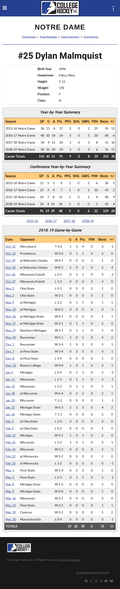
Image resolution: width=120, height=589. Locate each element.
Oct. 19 (10, 260)
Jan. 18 (10, 393)
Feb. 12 (10, 435)
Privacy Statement (69, 559)
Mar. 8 (9, 484)
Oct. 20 (10, 267)
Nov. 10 (10, 309)
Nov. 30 (10, 337)
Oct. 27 (10, 281)
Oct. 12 (10, 246)
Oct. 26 (10, 274)
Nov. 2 (9, 288)
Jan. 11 (10, 379)
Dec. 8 (9, 358)
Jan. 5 (9, 372)
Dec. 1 (9, 344)
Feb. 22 (10, 456)
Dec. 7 (9, 351)
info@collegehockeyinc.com (92, 572)
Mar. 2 (9, 477)
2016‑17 (51, 221)
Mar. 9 (9, 491)
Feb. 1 (9, 421)
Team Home (29, 36)
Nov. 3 (9, 295)
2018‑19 (88, 221)
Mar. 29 (10, 512)
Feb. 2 (9, 428)
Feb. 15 (10, 442)
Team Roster (90, 36)
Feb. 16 (10, 449)
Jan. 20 (10, 400)
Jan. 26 (10, 414)
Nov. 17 (10, 323)
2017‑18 (69, 221)
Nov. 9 (9, 302)
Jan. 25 (10, 407)
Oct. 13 (10, 253)
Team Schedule (48, 36)
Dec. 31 (10, 365)
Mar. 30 (10, 519)
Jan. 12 (10, 386)
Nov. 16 (10, 316)
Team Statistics (70, 36)
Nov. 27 (10, 330)
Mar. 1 (9, 470)
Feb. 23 (10, 463)
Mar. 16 (10, 498)
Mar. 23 (10, 505)
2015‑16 (32, 221)
